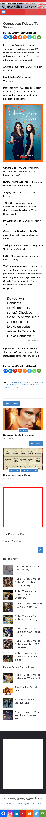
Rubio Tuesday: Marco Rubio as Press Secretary (27, 594)
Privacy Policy (23, 805)
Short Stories (37, 803)
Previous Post (12, 403)
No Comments (8, 439)
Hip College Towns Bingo (16, 475)
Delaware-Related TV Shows (18, 435)
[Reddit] (20, 37)
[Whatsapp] (34, 37)
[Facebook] (5, 37)
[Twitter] (29, 37)
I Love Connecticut (25, 385)
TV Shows (23, 430)
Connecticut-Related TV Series (19, 382)
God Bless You (9, 803)
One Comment (8, 479)
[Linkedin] (10, 37)
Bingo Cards (14, 470)
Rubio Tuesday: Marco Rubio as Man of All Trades (27, 656)
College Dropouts (29, 470)
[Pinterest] (15, 37)
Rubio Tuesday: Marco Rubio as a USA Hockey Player (28, 631)
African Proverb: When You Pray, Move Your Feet (28, 715)
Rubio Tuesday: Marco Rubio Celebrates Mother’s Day (27, 582)
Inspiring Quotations (23, 803)
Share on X (33, 341)
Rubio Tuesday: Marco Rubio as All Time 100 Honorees (27, 644)
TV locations (17, 387)
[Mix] (25, 37)
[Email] (39, 37)
